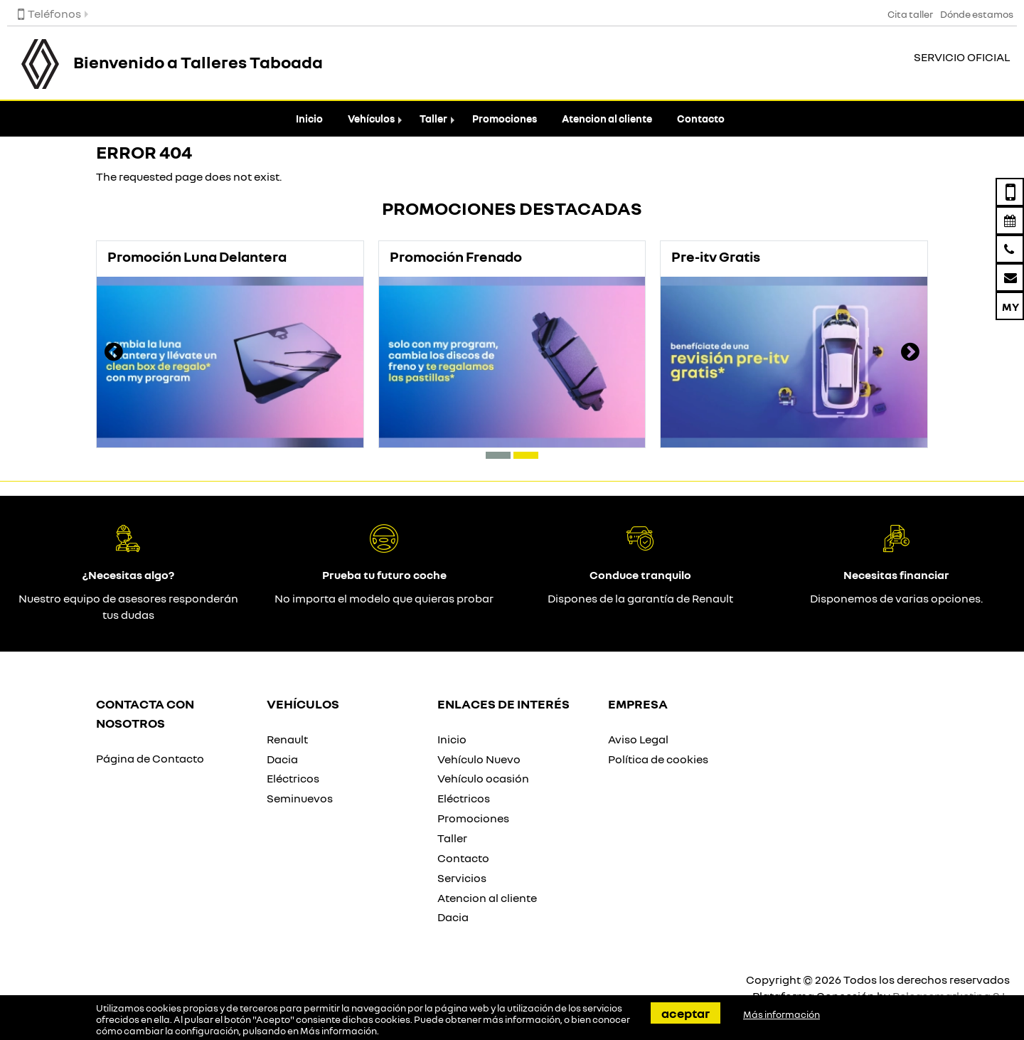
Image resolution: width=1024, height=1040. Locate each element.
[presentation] (114, 353)
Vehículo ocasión (483, 778)
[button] (498, 455)
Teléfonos (49, 13)
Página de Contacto (150, 758)
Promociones (504, 118)
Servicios (461, 878)
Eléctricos (293, 778)
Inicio (309, 118)
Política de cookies (658, 759)
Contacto (701, 118)
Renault (287, 739)
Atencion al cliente (607, 118)
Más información (338, 1030)
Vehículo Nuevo (479, 759)
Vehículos (371, 118)
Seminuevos (300, 798)
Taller (433, 118)
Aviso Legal (638, 739)
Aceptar (685, 1013)
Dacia (282, 759)
